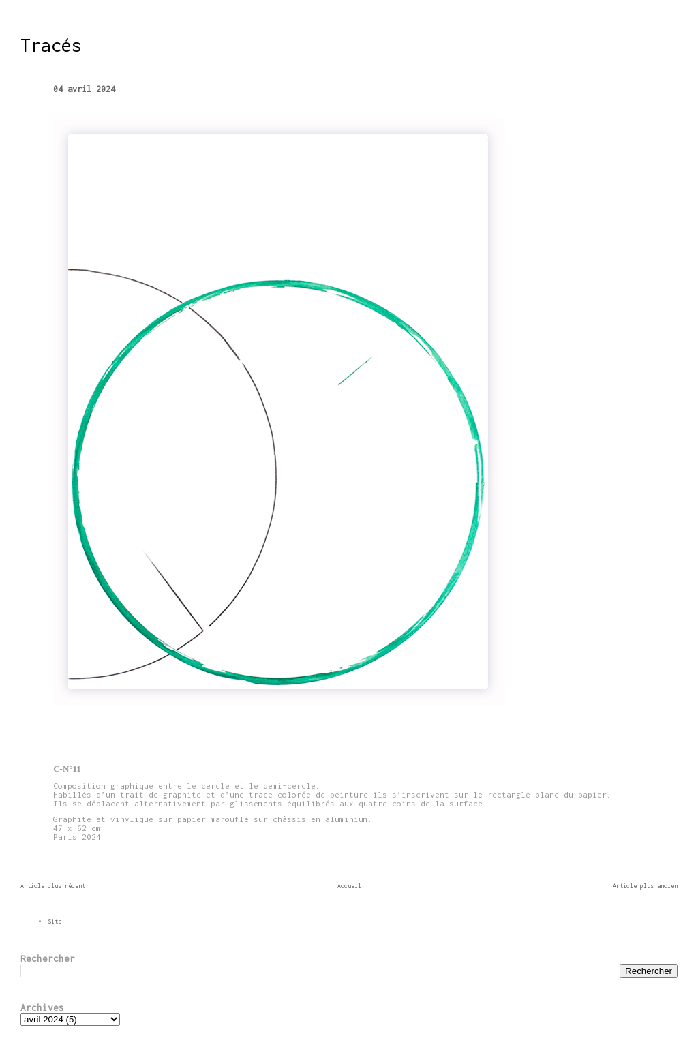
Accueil (349, 886)
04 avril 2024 (84, 89)
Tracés (51, 45)
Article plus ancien (645, 886)
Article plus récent (52, 886)
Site (54, 921)
